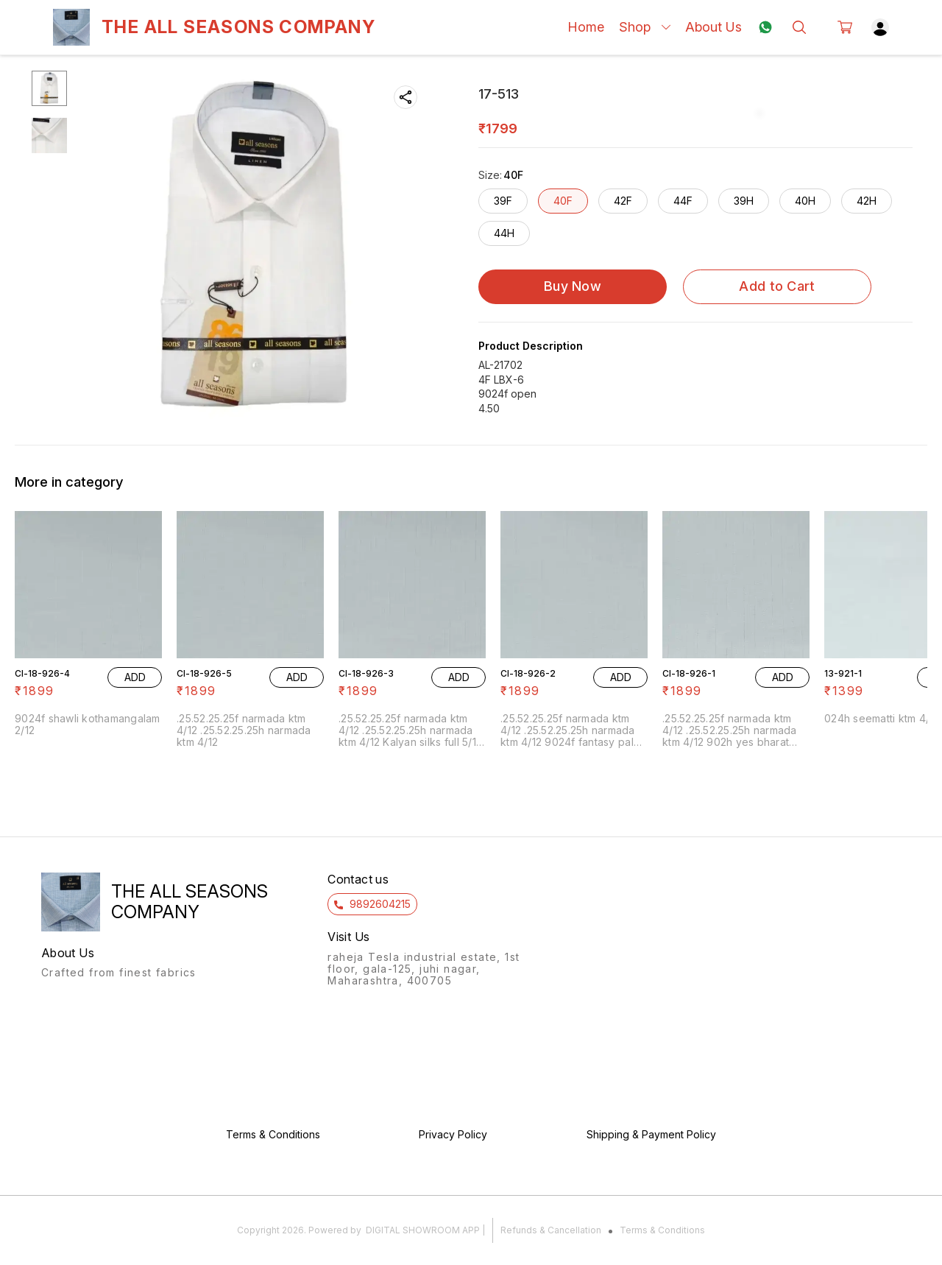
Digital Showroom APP (423, 1230)
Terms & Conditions (662, 1230)
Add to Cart (777, 286)
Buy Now (572, 286)
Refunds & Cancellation (550, 1230)
